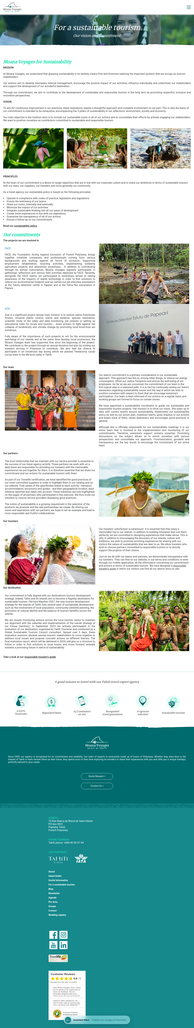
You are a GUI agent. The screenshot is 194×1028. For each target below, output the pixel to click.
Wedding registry (57, 915)
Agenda (53, 897)
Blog (51, 889)
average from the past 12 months (64, 982)
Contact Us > (97, 786)
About (52, 871)
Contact (53, 910)
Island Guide (55, 876)
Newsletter (54, 893)
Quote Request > (97, 776)
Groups (52, 906)
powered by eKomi (70, 1013)
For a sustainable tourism (62, 884)
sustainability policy (25, 225)
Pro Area (53, 902)
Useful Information (58, 880)
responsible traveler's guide (40, 656)
